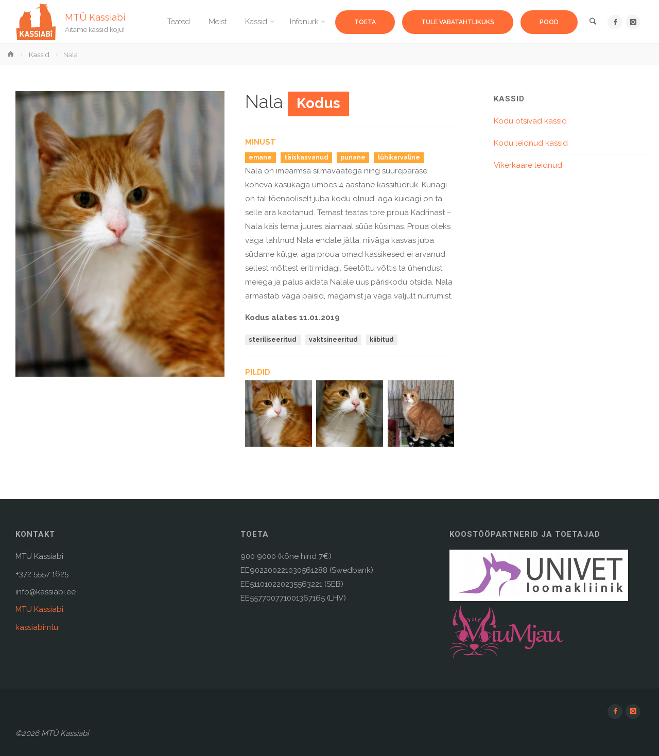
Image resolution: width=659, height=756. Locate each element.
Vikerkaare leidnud (528, 165)
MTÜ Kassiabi (95, 16)
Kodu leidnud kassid (531, 143)
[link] (592, 22)
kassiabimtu (36, 627)
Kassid (39, 54)
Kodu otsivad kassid (530, 121)
